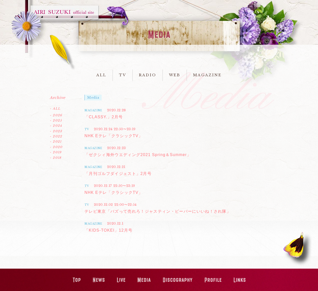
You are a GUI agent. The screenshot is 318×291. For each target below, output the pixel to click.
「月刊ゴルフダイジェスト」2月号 (118, 173)
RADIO (147, 75)
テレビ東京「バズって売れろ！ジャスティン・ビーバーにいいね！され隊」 (157, 211)
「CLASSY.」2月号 (103, 117)
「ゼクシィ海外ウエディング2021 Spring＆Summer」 (137, 155)
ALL (101, 75)
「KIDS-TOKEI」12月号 (108, 230)
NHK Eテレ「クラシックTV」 (113, 136)
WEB (175, 75)
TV (122, 75)
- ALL (55, 108)
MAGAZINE (207, 75)
